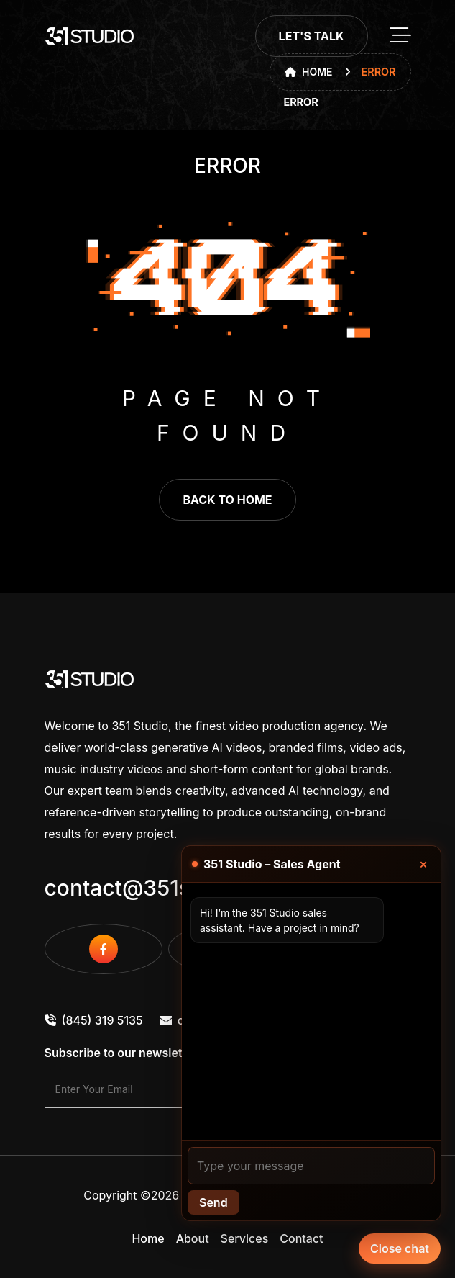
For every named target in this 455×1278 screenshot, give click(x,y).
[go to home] (90, 36)
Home (309, 72)
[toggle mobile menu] (400, 36)
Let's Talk (311, 36)
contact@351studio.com (169, 888)
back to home (227, 499)
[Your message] (311, 1165)
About (192, 1238)
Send (213, 1202)
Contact (301, 1238)
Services (245, 1238)
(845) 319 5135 (94, 1020)
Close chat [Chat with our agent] (399, 1248)
